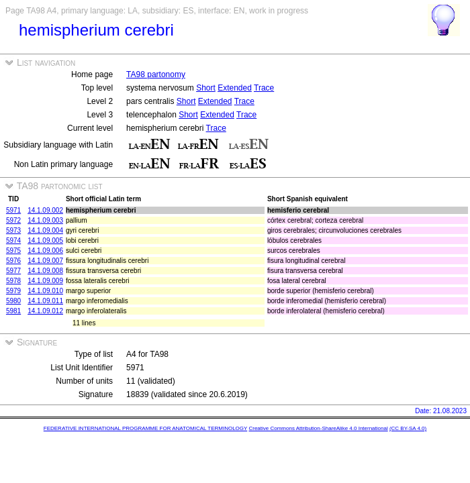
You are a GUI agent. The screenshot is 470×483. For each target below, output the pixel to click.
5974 (13, 240)
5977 (13, 270)
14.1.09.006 (45, 250)
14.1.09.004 (45, 230)
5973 (13, 230)
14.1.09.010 (45, 290)
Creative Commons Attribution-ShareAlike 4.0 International (317, 428)
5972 (13, 220)
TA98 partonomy (155, 74)
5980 (13, 301)
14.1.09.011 (45, 301)
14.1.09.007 (45, 260)
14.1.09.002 (45, 210)
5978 (13, 280)
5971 (13, 210)
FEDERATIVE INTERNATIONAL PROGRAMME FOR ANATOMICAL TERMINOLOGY (145, 428)
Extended (235, 88)
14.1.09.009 (45, 280)
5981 (13, 311)
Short (206, 88)
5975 (13, 250)
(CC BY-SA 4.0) (407, 428)
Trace (264, 88)
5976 (13, 260)
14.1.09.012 (45, 311)
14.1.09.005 (45, 240)
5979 (13, 290)
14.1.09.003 (45, 220)
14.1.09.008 (45, 270)
